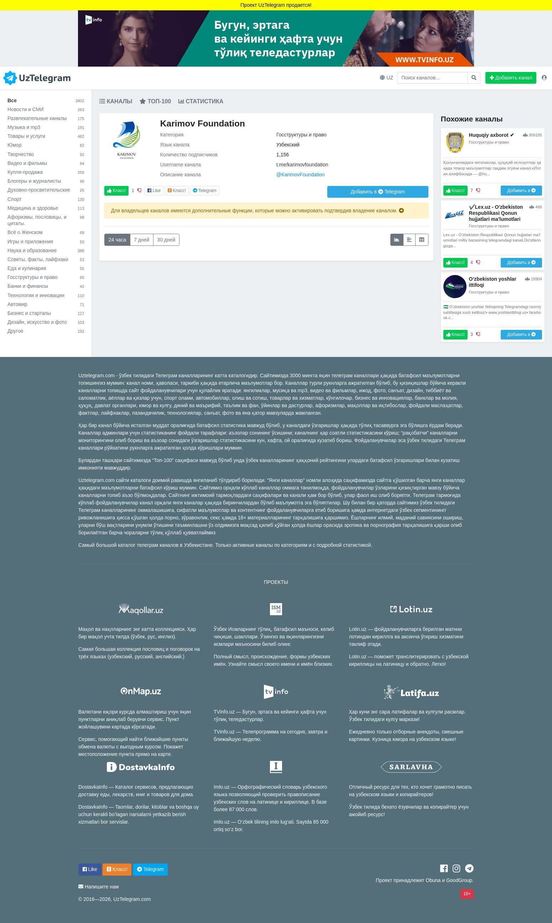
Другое (45, 331)
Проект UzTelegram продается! (275, 5)
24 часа (117, 240)
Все (45, 100)
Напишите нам (102, 887)
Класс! (116, 190)
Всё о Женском (45, 232)
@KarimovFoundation (300, 174)
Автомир (45, 304)
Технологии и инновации (45, 295)
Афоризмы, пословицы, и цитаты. (45, 220)
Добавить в (378, 192)
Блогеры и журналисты (45, 181)
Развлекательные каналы (45, 118)
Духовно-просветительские (45, 190)
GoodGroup (459, 880)
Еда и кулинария (45, 268)
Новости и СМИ (45, 109)
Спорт (45, 199)
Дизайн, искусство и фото (45, 322)
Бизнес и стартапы (45, 313)
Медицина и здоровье (45, 208)
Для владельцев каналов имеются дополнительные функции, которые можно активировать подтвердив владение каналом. (257, 210)
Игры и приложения (45, 241)
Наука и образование (45, 250)
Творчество (45, 154)
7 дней (141, 240)
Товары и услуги (45, 136)
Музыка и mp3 (45, 127)
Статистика (200, 101)
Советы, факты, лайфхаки (45, 259)
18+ (467, 893)
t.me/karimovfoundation (302, 164)
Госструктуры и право (45, 277)
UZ (386, 78)
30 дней (166, 240)
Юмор (45, 145)
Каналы (115, 101)
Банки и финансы (45, 286)
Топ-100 (155, 101)
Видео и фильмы (45, 163)
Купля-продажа (45, 172)
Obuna (433, 880)
